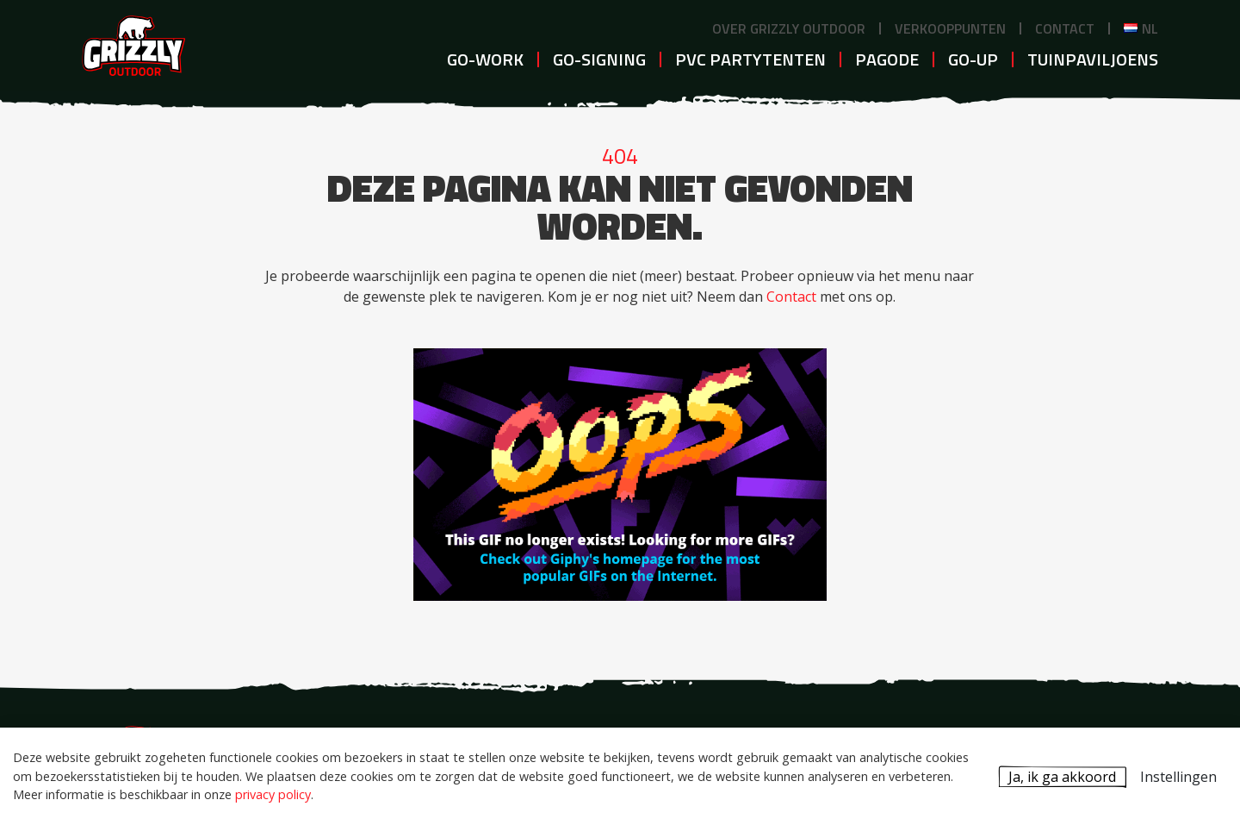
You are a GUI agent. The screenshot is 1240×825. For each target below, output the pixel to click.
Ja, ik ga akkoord (1062, 776)
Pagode (887, 59)
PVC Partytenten (750, 59)
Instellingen (1178, 776)
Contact (1064, 28)
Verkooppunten (950, 28)
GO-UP (973, 59)
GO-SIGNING (599, 59)
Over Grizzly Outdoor (788, 28)
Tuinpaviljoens (1092, 59)
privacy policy (273, 794)
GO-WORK (485, 59)
